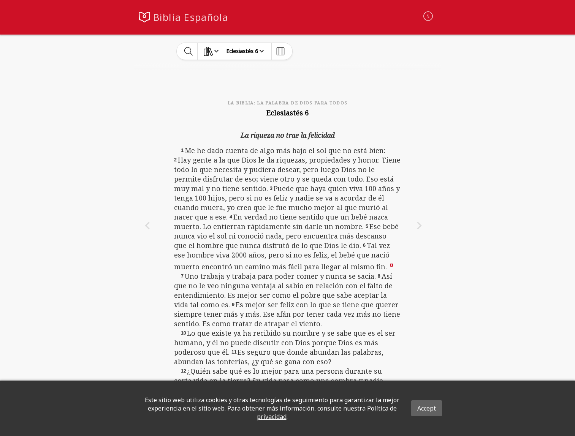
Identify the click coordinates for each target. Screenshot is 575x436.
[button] (391, 264)
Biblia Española (190, 17)
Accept (426, 408)
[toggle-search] (189, 51)
